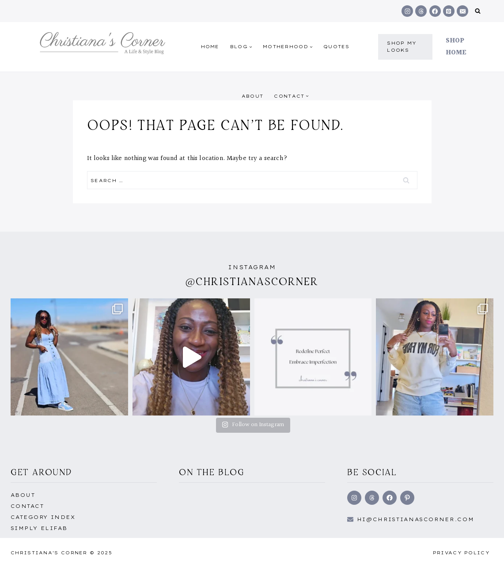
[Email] (462, 11)
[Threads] (421, 11)
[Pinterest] (449, 11)
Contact (27, 506)
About (253, 96)
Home (210, 47)
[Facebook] (435, 11)
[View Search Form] (478, 11)
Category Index (43, 517)
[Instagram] (407, 11)
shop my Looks (402, 46)
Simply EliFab (39, 528)
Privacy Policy (461, 553)
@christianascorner (252, 281)
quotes (336, 47)
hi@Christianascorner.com (415, 519)
